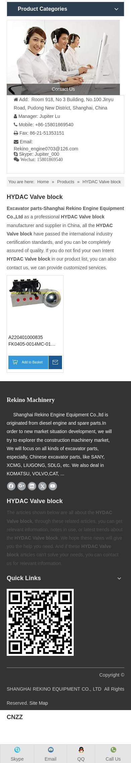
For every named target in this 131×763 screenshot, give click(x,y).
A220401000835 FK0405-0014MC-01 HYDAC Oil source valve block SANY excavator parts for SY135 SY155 (34, 341)
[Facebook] (11, 486)
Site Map (38, 703)
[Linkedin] (32, 486)
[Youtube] (53, 486)
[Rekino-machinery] (40, 622)
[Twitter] (42, 486)
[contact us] (63, 57)
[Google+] (21, 486)
